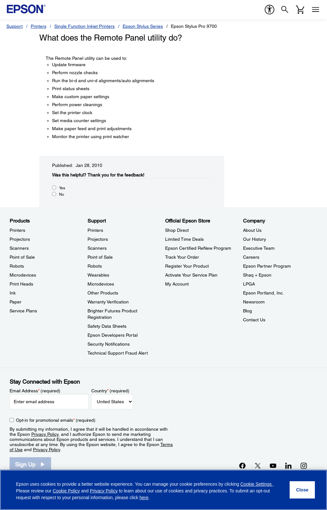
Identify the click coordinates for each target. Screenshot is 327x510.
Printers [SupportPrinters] (95, 230)
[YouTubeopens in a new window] (273, 465)
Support (14, 26)
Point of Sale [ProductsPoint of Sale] (22, 257)
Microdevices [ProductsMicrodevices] (23, 275)
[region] (163, 490)
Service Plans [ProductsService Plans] (23, 310)
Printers (38, 26)
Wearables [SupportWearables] (98, 275)
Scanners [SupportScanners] (97, 248)
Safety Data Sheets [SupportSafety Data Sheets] (106, 326)
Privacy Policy (44, 434)
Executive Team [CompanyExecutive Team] (259, 248)
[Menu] (315, 9)
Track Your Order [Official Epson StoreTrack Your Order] (182, 257)
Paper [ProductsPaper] (15, 301)
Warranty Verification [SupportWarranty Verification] (108, 301)
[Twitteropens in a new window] (257, 465)
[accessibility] (269, 9)
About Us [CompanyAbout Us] (252, 230)
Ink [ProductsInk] (13, 292)
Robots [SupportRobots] (94, 266)
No (61, 194)
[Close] (302, 489)
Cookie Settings (256, 484)
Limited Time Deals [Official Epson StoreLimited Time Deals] (184, 239)
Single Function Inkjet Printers (84, 26)
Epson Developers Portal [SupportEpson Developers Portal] (112, 335)
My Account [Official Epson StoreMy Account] (177, 283)
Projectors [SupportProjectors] (97, 239)
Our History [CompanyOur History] (254, 239)
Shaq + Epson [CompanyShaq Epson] (257, 275)
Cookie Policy (66, 490)
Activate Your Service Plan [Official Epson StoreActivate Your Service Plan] (191, 275)
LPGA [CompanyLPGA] (249, 283)
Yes (62, 188)
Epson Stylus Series (143, 26)
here (144, 497)
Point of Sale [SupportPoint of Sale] (100, 257)
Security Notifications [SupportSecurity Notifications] (108, 344)
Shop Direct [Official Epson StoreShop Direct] (177, 230)
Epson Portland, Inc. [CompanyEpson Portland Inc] (263, 292)
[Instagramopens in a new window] (303, 465)
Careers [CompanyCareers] (251, 257)
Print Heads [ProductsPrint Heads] (21, 283)
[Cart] (300, 9)
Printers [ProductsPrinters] (17, 230)
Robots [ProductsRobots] (17, 266)
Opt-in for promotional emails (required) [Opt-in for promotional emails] (55, 420)
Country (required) (110, 390)
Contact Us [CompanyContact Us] (254, 319)
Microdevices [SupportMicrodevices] (100, 283)
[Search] (285, 9)
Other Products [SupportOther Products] (102, 292)
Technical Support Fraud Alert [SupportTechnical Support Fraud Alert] (117, 353)
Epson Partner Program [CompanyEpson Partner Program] (267, 266)
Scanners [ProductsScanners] (19, 248)
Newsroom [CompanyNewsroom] (254, 301)
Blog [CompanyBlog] (247, 310)
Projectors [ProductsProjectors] (20, 239)
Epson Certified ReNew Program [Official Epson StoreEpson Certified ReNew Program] (198, 248)
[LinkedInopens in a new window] (288, 465)
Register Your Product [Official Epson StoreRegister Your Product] (187, 266)
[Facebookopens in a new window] (242, 465)
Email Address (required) (35, 390)
